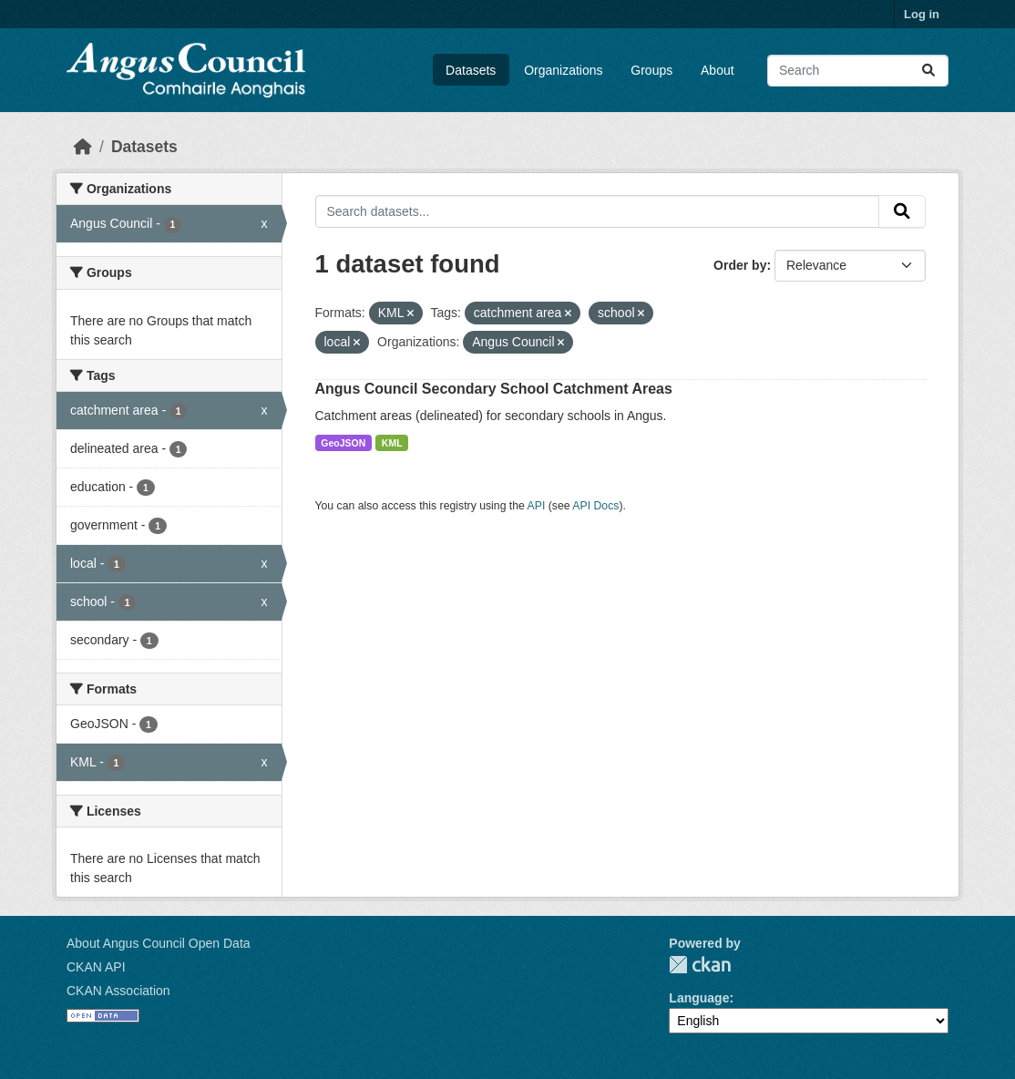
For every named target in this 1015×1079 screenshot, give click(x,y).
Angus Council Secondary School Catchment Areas (493, 388)
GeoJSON (343, 442)
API (537, 505)
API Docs (595, 505)
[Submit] (928, 71)
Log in (921, 14)
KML (392, 442)
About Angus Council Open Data (159, 943)
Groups (651, 70)
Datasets (471, 70)
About (717, 70)
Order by (739, 265)
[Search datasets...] (857, 71)
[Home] (83, 147)
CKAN (700, 964)
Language (699, 998)
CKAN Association (118, 990)
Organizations (563, 70)
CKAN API (96, 967)
